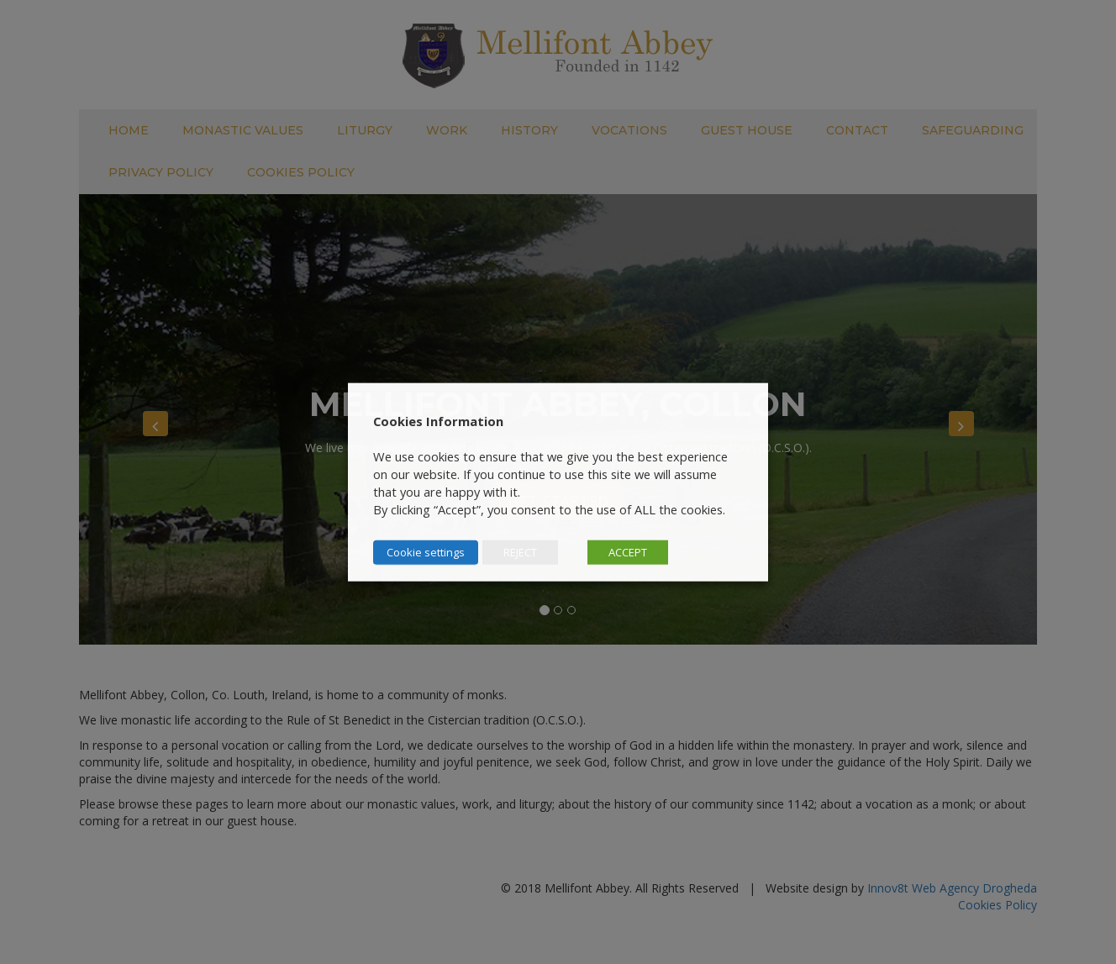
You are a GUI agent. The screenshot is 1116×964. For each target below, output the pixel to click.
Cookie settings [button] (426, 552)
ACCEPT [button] (627, 552)
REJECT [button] (520, 552)
